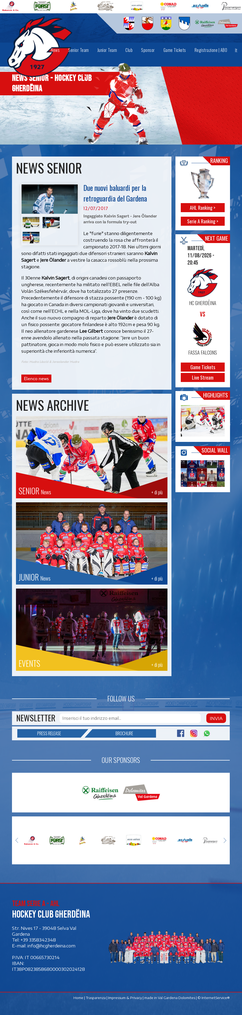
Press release (59, 733)
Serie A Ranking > (202, 221)
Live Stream (203, 377)
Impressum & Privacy (125, 998)
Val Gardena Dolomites (176, 998)
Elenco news (36, 378)
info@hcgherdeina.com (51, 945)
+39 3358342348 (38, 940)
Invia (216, 718)
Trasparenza (96, 998)
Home (79, 998)
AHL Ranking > (202, 207)
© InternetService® (214, 998)
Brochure (113, 733)
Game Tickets (202, 367)
